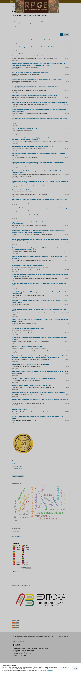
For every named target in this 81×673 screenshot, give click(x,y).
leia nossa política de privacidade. (46, 670)
